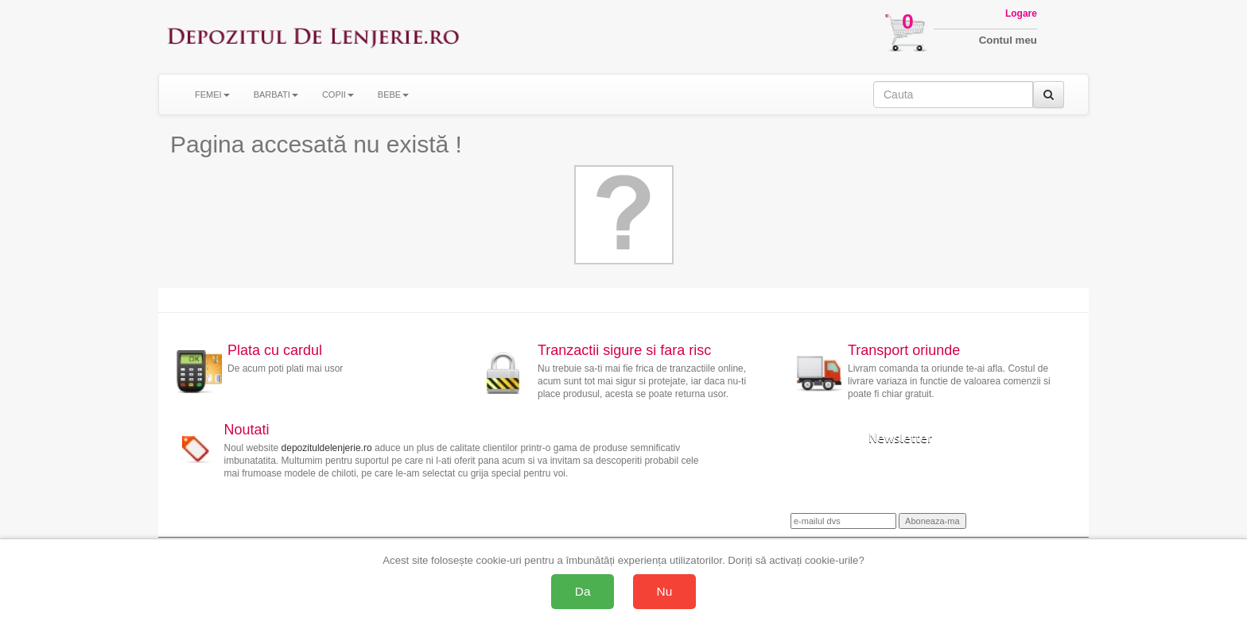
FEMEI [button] (212, 94)
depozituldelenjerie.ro (327, 447)
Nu (665, 591)
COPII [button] (338, 94)
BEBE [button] (393, 94)
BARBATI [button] (276, 94)
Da (583, 591)
